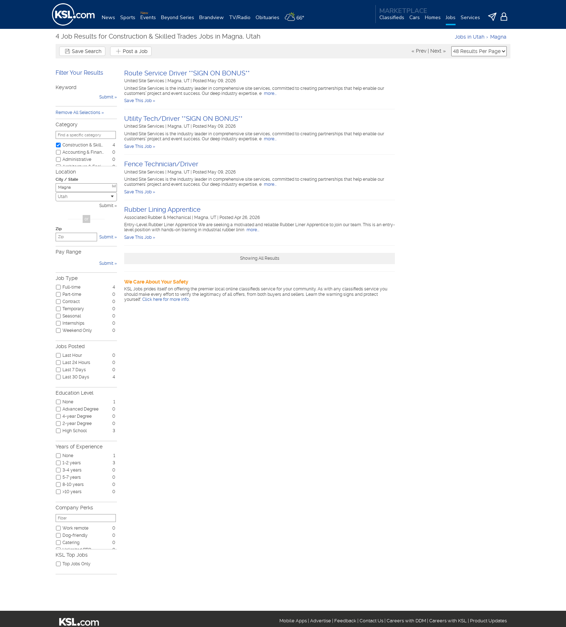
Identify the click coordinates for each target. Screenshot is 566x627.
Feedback (345, 620)
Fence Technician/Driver (161, 164)
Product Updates (488, 620)
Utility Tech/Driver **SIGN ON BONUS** (183, 118)
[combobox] (86, 196)
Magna (498, 37)
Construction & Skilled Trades (83, 145)
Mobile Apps (293, 620)
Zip (59, 229)
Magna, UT (179, 80)
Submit (106, 205)
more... (270, 93)
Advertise (320, 620)
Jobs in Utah (469, 37)
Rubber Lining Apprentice (162, 209)
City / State (67, 179)
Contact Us (371, 620)
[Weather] (296, 20)
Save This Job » (139, 100)
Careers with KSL (448, 620)
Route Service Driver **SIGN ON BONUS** (187, 73)
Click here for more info (165, 299)
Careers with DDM (406, 620)
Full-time (71, 287)
